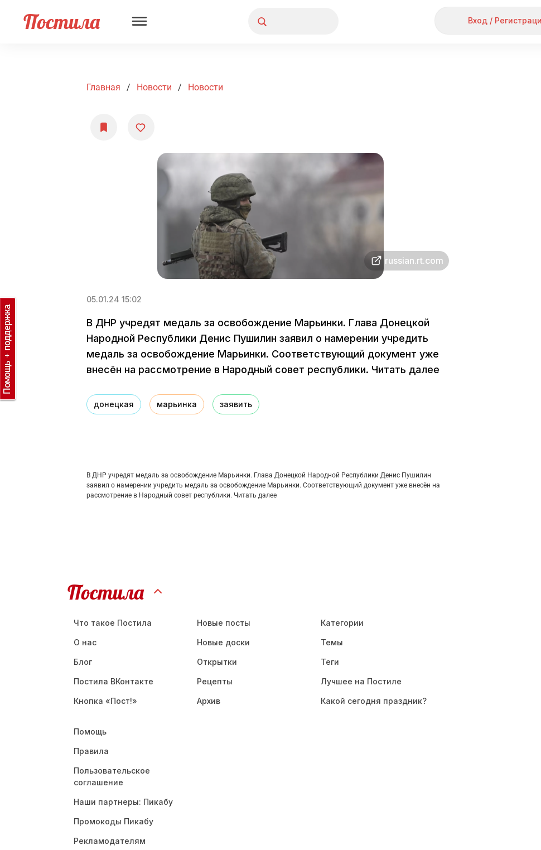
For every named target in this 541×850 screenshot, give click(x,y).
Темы (332, 642)
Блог (83, 662)
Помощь (90, 731)
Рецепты (215, 681)
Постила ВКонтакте (113, 681)
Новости (154, 87)
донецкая (114, 404)
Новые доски (223, 642)
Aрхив (208, 701)
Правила (91, 751)
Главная (103, 87)
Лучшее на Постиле (361, 681)
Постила (61, 21)
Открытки (217, 662)
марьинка (177, 404)
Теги (330, 662)
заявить (236, 404)
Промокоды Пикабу (113, 821)
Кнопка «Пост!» (105, 701)
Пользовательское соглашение (112, 776)
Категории (342, 622)
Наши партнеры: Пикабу (123, 801)
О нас (85, 642)
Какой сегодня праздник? (374, 701)
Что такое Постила (113, 622)
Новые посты (223, 622)
